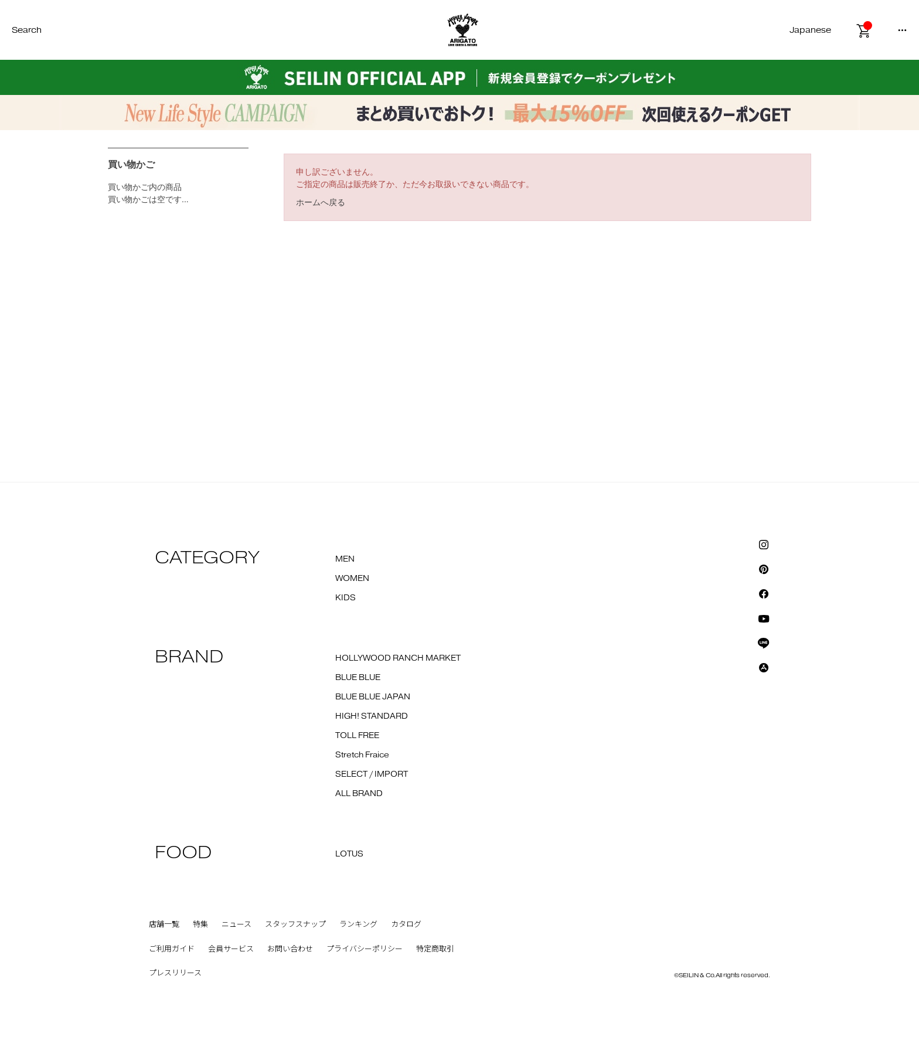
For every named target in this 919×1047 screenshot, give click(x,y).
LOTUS (349, 854)
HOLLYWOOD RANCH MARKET (398, 658)
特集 (200, 924)
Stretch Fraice (362, 755)
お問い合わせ (290, 949)
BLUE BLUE (357, 677)
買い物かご (131, 164)
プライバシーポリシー (364, 949)
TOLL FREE (357, 735)
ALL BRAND (359, 793)
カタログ (406, 924)
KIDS (345, 598)
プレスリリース (175, 973)
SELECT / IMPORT (371, 774)
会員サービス (231, 949)
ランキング (358, 924)
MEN (345, 559)
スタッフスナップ (295, 924)
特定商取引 (435, 949)
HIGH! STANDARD (371, 716)
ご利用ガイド (172, 949)
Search (27, 30)
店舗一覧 (164, 924)
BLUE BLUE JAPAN (372, 697)
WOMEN (352, 578)
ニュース (236, 924)
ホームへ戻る (320, 202)
